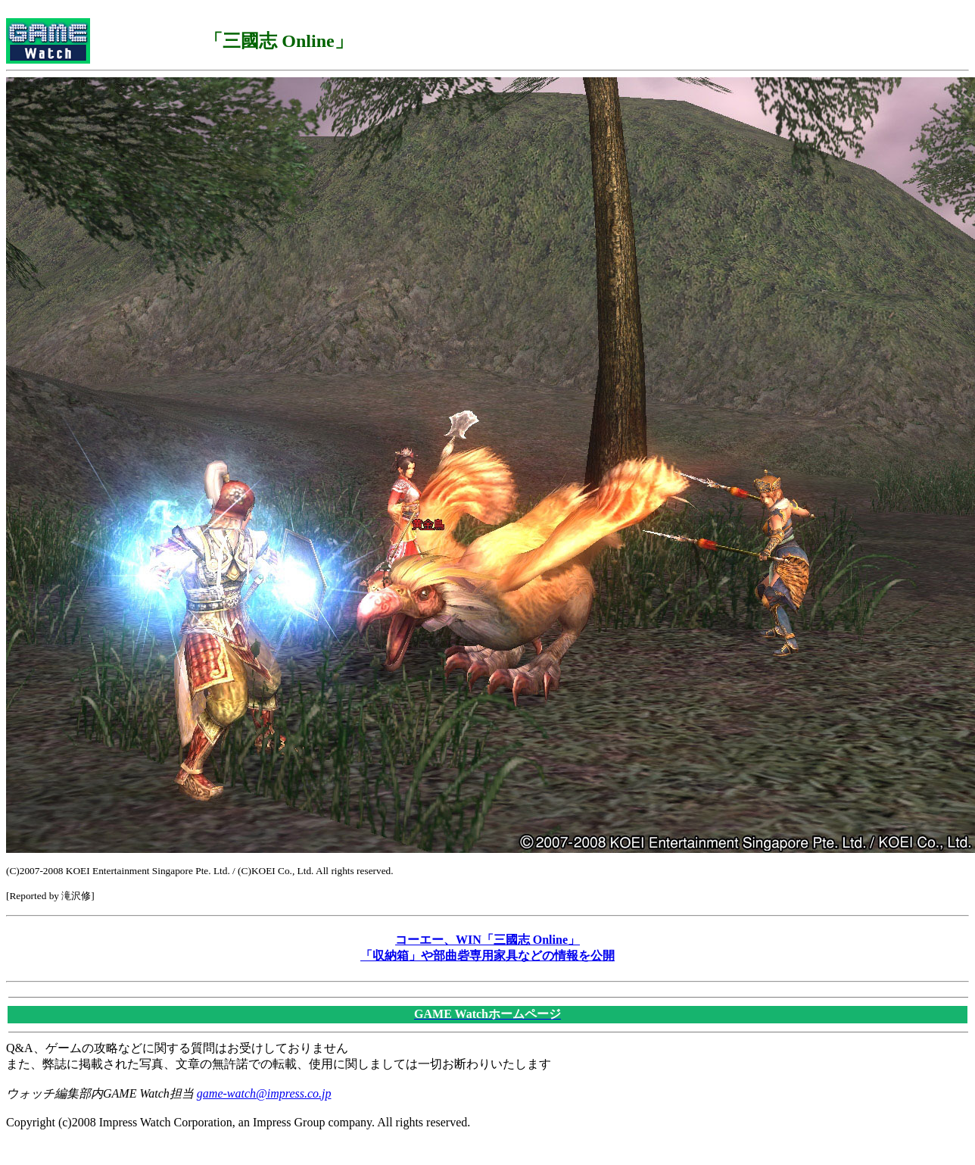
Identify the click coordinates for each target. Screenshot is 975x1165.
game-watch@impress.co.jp (264, 1093)
